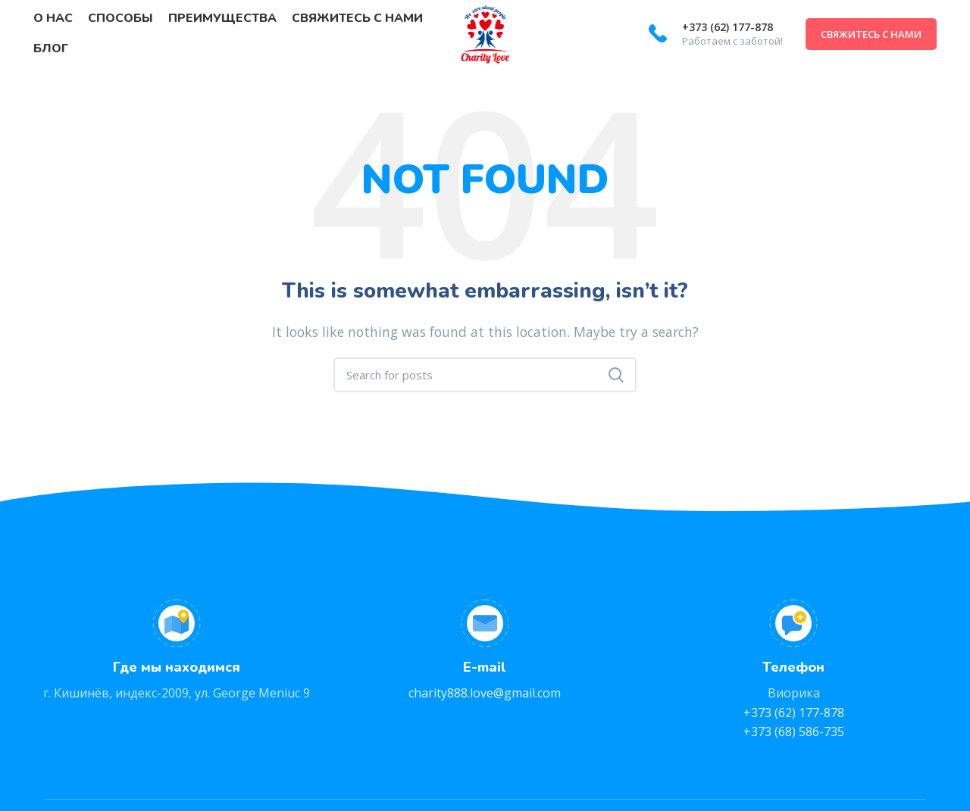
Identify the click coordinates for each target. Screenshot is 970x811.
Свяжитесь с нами (871, 34)
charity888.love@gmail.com (484, 693)
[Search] (485, 374)
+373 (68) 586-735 (793, 731)
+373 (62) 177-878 (727, 27)
